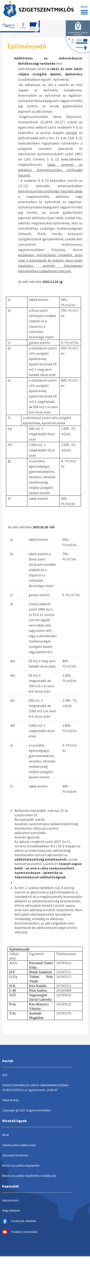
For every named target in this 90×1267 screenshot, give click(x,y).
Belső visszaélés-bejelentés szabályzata (29, 1176)
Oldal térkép (10, 1100)
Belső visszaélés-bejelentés (21, 1165)
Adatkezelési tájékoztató (19, 1145)
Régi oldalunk (11, 1210)
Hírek (5, 1135)
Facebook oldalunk (19, 1221)
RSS (5, 1075)
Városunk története (15, 1155)
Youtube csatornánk (19, 1232)
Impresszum (10, 1200)
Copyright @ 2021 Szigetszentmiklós (26, 1110)
